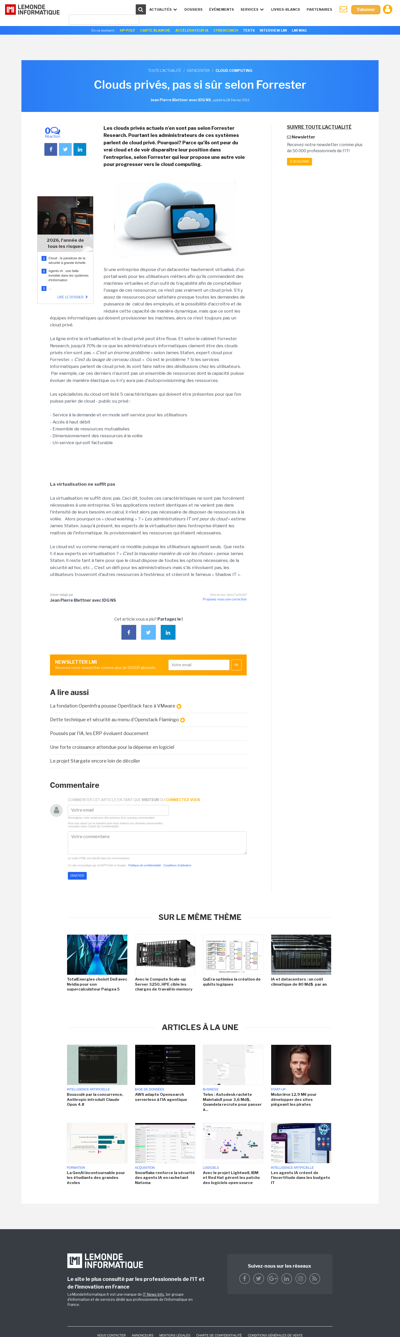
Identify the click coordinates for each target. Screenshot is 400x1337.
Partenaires (319, 9)
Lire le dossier (73, 297)
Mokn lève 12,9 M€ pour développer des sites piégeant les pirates (294, 1099)
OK (236, 665)
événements (221, 9)
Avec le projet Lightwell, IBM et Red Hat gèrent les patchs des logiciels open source (231, 1178)
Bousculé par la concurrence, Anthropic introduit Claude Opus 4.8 (95, 1099)
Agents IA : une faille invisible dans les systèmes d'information (68, 275)
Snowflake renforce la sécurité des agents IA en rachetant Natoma (165, 1178)
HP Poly (127, 30)
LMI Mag (299, 30)
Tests (249, 30)
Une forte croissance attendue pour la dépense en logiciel (112, 747)
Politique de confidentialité (144, 865)
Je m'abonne (299, 161)
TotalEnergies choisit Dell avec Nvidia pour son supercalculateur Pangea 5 (97, 984)
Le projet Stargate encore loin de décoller (95, 761)
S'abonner (366, 9)
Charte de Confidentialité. (103, 826)
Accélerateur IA (191, 30)
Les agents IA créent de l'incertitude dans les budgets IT (300, 1178)
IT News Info (153, 1294)
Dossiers (193, 9)
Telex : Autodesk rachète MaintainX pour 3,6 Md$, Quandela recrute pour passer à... (232, 1102)
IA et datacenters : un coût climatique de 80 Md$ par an (299, 982)
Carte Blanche (155, 30)
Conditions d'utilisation (177, 865)
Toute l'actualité (164, 70)
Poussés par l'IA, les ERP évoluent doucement (99, 733)
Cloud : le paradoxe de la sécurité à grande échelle (67, 260)
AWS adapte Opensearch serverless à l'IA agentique (161, 1097)
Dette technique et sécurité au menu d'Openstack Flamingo (117, 720)
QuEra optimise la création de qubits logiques (232, 982)
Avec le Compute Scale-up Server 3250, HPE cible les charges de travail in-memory (163, 984)
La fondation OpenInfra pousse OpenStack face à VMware (115, 706)
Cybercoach (225, 30)
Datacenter (198, 70)
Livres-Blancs (285, 9)
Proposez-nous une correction (225, 599)
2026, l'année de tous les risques (65, 243)
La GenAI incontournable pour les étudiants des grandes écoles (96, 1178)
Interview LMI (273, 30)
